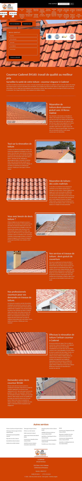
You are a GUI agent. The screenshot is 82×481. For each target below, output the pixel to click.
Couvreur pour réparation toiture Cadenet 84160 (31, 440)
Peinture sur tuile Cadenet (29, 431)
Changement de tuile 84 (79, 10)
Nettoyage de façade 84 (48, 16)
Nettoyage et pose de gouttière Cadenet (13, 435)
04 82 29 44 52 (36, 474)
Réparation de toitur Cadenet (12, 438)
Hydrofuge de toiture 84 (59, 11)
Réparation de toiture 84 (60, 16)
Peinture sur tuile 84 (42, 15)
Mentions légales (53, 476)
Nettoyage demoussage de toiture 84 (66, 16)
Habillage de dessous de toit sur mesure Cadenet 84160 (48, 433)
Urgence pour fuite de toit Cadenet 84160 (31, 436)
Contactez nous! (27, 24)
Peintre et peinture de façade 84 (72, 16)
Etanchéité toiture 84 (54, 15)
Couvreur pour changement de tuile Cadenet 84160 (66, 431)
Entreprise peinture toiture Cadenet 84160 (49, 429)
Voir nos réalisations (15, 24)
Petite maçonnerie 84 (79, 16)
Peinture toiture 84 (48, 10)
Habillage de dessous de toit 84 (54, 11)
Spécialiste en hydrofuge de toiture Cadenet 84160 (49, 437)
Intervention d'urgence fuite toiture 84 (29, 11)
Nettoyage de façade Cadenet (30, 428)
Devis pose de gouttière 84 (66, 11)
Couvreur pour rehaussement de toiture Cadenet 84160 (66, 439)
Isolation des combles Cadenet (12, 443)
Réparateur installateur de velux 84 (22, 16)
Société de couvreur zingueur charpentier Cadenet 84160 (30, 444)
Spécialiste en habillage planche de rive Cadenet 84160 (66, 442)
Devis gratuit (45, 476)
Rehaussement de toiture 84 (29, 15)
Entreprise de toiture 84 (72, 11)
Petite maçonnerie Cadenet (30, 433)
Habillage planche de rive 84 (36, 16)
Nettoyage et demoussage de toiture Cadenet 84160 (14, 431)
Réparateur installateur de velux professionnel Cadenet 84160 (66, 435)
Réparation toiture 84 (36, 10)
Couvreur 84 (22, 10)
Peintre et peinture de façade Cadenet (14, 428)
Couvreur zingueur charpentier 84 (42, 11)
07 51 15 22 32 (13, 15)
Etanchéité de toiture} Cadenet (12, 441)
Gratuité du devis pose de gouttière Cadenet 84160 (49, 441)
